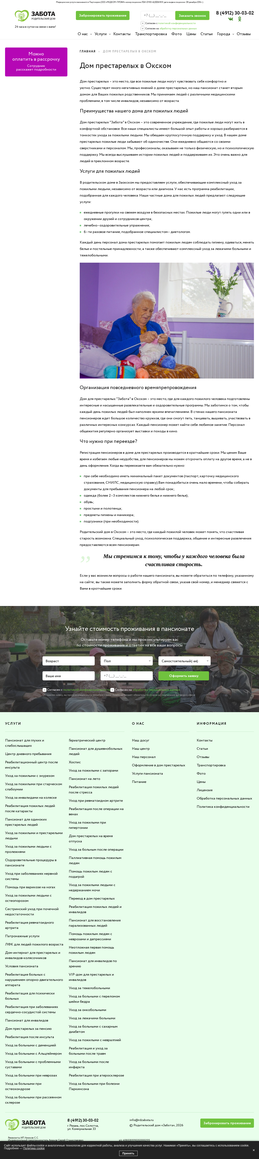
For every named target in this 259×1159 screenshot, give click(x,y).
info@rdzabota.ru (142, 1120)
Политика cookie (34, 1148)
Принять (128, 1153)
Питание (139, 782)
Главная (88, 52)
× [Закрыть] (254, 1150)
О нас (83, 34)
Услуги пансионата (147, 773)
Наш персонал (144, 757)
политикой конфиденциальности (177, 23)
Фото (176, 34)
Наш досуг (140, 740)
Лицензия (204, 790)
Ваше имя (53, 676)
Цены (191, 34)
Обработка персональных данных (224, 798)
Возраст (52, 661)
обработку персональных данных (178, 28)
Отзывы (244, 34)
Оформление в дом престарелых (158, 765)
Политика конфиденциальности (223, 806)
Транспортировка (151, 34)
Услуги (100, 34)
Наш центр (141, 748)
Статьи (207, 34)
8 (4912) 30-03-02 (235, 13)
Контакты (122, 34)
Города (223, 34)
